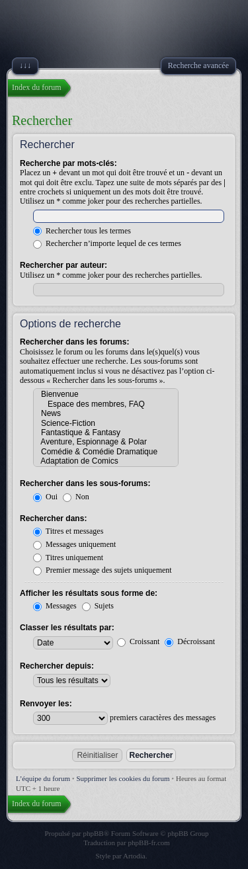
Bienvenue (105, 394)
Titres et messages (68, 531)
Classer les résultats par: (67, 627)
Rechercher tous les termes (82, 230)
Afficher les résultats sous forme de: (88, 593)
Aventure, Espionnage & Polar (105, 441)
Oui (45, 496)
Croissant (138, 641)
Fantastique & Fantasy (105, 432)
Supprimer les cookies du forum (122, 778)
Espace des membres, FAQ (105, 404)
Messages (55, 605)
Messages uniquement (74, 544)
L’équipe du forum (43, 778)
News (105, 413)
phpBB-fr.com (149, 843)
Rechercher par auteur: (63, 265)
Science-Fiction (105, 423)
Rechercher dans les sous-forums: (85, 483)
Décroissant (190, 641)
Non (76, 496)
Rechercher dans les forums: (74, 342)
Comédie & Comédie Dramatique (105, 451)
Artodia (134, 856)
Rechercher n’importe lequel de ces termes (107, 243)
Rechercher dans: (53, 518)
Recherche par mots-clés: (68, 163)
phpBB (93, 833)
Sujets (98, 605)
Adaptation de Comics (105, 461)
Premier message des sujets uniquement (102, 570)
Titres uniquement (68, 557)
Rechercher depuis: (57, 666)
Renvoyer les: (46, 703)
